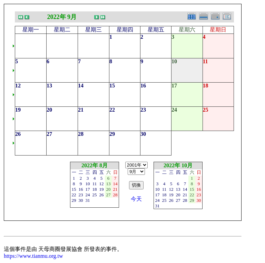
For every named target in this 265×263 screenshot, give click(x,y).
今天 (136, 199)
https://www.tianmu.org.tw (33, 256)
